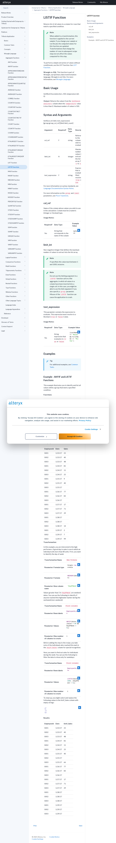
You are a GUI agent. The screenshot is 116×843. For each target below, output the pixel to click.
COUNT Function (13, 124)
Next (80, 826)
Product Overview (7, 17)
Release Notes (13, 13)
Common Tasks (15, 44)
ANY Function (12, 62)
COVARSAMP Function (15, 137)
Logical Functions (16, 257)
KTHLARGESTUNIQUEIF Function (16, 157)
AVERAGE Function (14, 90)
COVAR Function (13, 133)
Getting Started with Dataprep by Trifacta (13, 22)
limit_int (91, 29)
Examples (90, 37)
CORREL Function (13, 98)
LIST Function (12, 163)
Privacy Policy (85, 420)
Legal (13, 331)
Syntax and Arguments (95, 23)
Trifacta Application (13, 36)
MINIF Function (13, 188)
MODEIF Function (14, 197)
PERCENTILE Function (15, 201)
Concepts (15, 49)
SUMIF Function (13, 232)
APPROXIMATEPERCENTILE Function (17, 78)
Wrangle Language (15, 53)
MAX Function (12, 171)
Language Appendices (16, 309)
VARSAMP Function (14, 249)
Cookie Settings (91, 429)
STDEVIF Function (14, 214)
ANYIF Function (13, 66)
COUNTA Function (14, 103)
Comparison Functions (16, 261)
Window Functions (16, 291)
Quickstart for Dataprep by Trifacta (13, 28)
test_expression (94, 32)
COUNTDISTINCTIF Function (14, 119)
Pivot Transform (62, 196)
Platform (13, 32)
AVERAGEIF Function (15, 94)
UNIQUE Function (13, 236)
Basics (15, 40)
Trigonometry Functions (16, 270)
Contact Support (13, 326)
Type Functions (16, 287)
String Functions (16, 278)
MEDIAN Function (14, 180)
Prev (35, 826)
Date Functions (16, 274)
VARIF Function (13, 245)
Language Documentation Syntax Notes (59, 188)
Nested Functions (16, 283)
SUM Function (12, 227)
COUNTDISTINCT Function (14, 112)
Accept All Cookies (74, 436)
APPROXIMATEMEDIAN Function (16, 72)
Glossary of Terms (13, 322)
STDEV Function (13, 210)
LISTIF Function (13, 167)
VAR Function (12, 240)
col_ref (91, 26)
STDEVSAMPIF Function (16, 223)
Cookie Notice (54, 837)
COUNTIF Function (14, 128)
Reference (15, 313)
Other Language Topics (16, 300)
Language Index (11, 305)
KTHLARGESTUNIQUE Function (15, 151)
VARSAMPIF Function (15, 253)
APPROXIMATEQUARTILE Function (16, 84)
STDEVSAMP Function (15, 219)
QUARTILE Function (14, 206)
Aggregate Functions (16, 57)
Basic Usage (91, 21)
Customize (41, 436)
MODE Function (13, 193)
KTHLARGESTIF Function (16, 146)
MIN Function (12, 184)
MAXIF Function (13, 176)
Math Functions (16, 265)
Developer (13, 318)
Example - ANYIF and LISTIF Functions (101, 40)
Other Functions (16, 296)
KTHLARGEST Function (15, 141)
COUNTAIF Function (14, 107)
